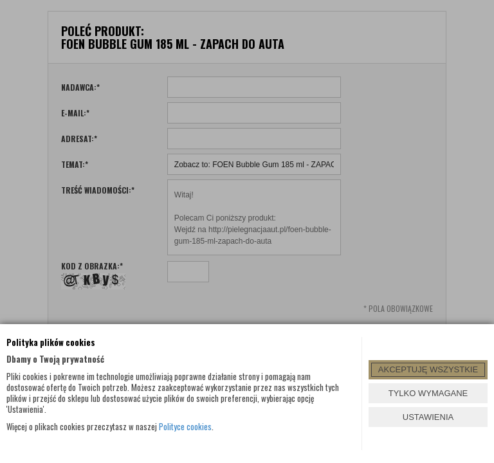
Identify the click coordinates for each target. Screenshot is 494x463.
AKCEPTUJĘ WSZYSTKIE (428, 369)
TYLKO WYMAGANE (428, 393)
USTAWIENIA (428, 417)
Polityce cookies (185, 426)
